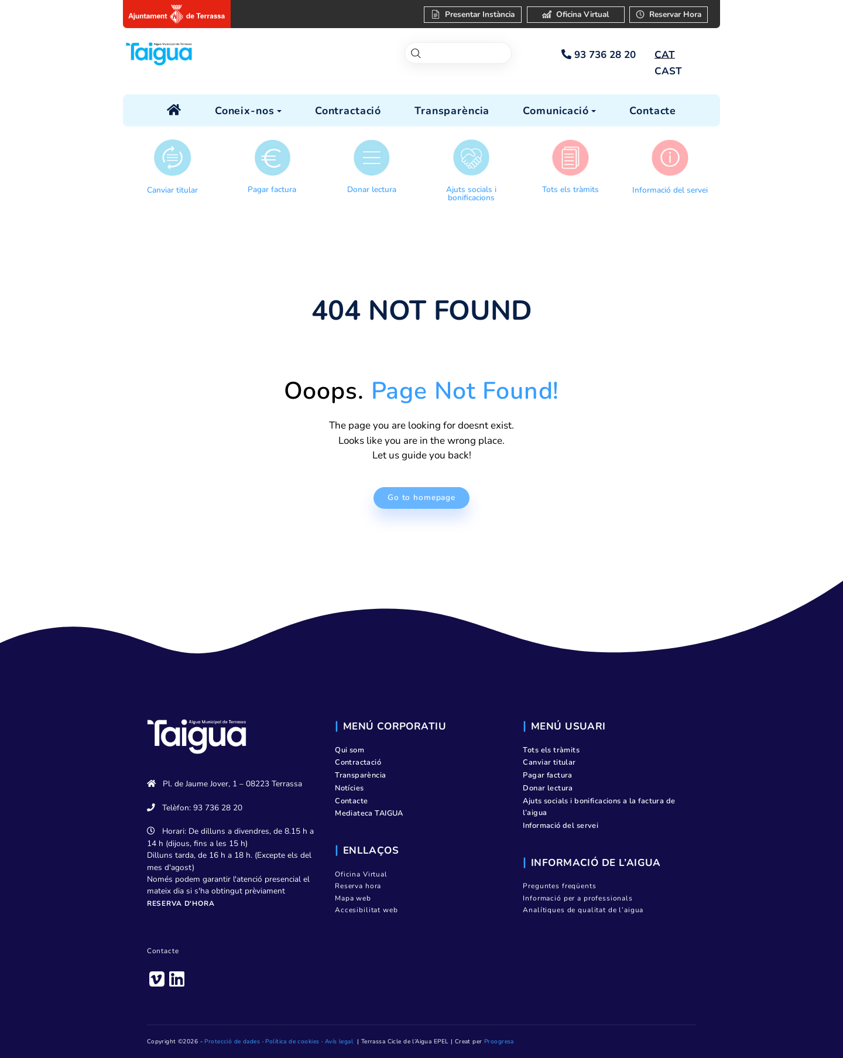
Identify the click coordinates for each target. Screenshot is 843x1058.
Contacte (163, 951)
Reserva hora (358, 886)
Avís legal (339, 1042)
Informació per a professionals (578, 898)
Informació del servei (670, 190)
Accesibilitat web (366, 910)
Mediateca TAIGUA (369, 813)
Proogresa (499, 1042)
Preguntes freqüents (559, 886)
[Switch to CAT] (664, 55)
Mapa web (353, 898)
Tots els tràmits (570, 189)
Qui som (349, 750)
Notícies (349, 788)
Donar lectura (371, 189)
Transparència (360, 775)
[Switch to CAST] (668, 71)
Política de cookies (292, 1042)
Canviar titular (172, 190)
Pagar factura (272, 189)
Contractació (358, 762)
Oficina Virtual (361, 874)
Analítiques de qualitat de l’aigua (583, 910)
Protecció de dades (232, 1042)
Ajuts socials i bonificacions (471, 193)
